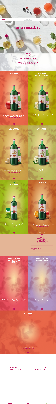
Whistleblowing (42, 400)
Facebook (9, 386)
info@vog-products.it (46, 395)
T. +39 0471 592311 (46, 393)
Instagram (11, 386)
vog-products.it (46, 396)
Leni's (3, 4)
